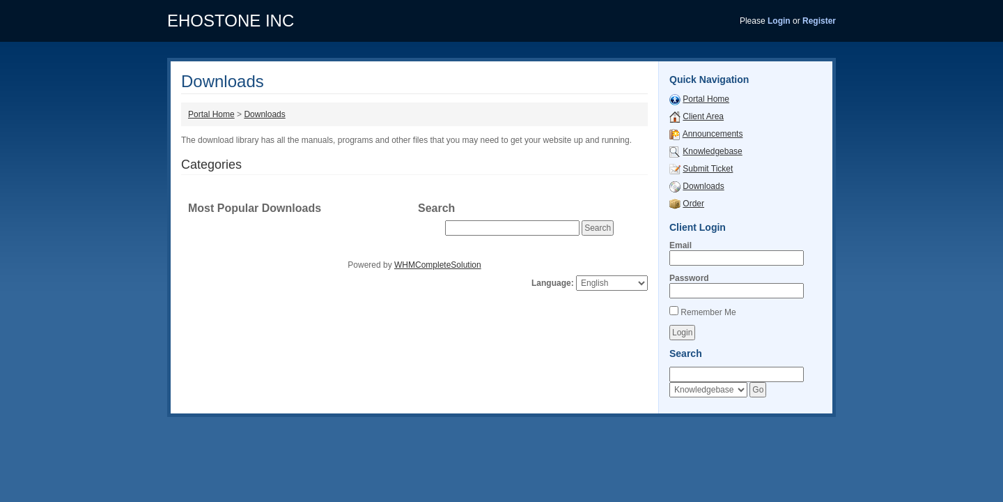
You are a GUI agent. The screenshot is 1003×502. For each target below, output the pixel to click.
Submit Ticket (708, 169)
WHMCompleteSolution (437, 265)
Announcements (713, 134)
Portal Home (211, 114)
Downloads (264, 114)
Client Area (703, 116)
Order (693, 203)
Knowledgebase (712, 151)
